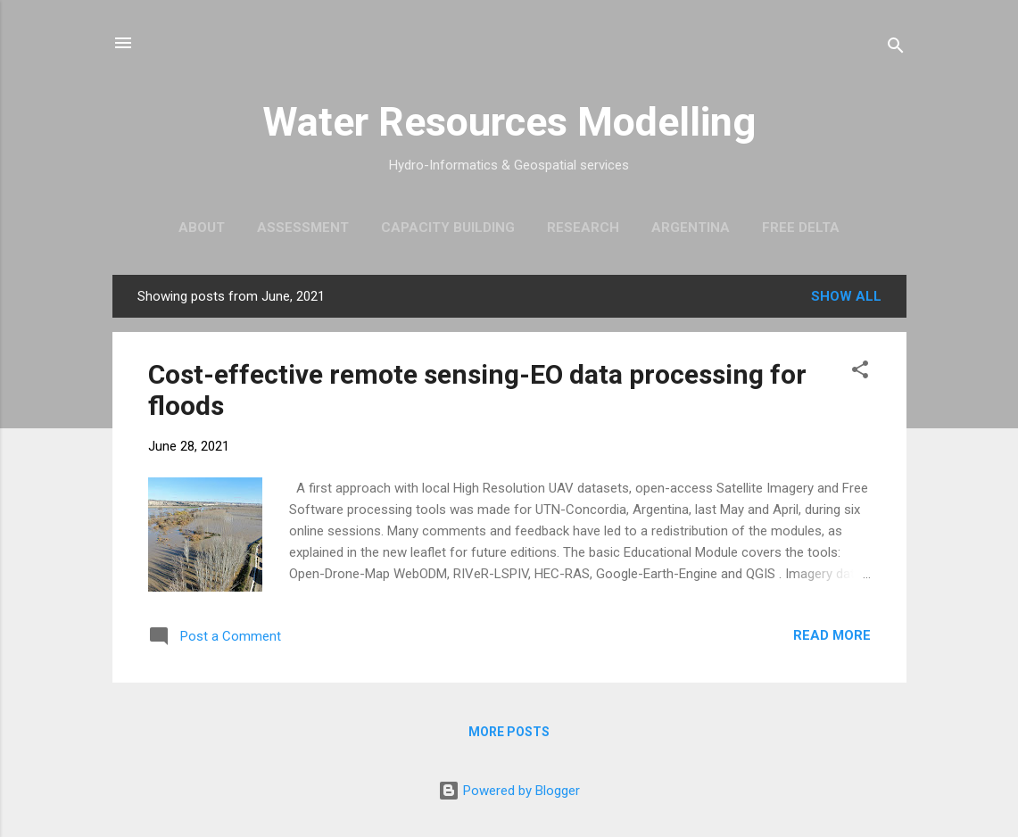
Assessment (303, 228)
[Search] (895, 48)
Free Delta (801, 228)
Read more (832, 635)
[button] (860, 372)
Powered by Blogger (509, 791)
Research (583, 228)
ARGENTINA (690, 228)
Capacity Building (448, 228)
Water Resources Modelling (509, 121)
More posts (509, 732)
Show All (846, 296)
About (201, 228)
